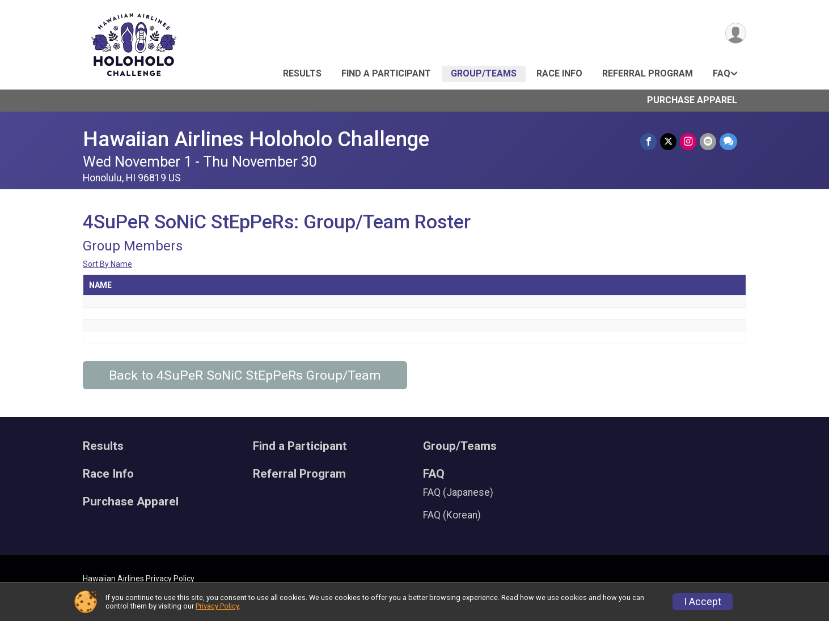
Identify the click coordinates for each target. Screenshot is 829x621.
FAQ (721, 73)
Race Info (559, 73)
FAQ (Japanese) (458, 492)
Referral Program (647, 73)
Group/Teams (484, 73)
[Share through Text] (728, 141)
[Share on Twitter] (668, 141)
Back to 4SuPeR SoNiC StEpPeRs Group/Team (245, 375)
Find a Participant (386, 73)
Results (302, 73)
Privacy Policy (217, 606)
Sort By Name (107, 264)
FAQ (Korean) (452, 515)
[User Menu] (735, 33)
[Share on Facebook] (648, 141)
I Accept (702, 601)
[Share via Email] (708, 141)
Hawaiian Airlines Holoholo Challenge (256, 139)
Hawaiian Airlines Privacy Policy (138, 578)
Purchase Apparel (692, 100)
